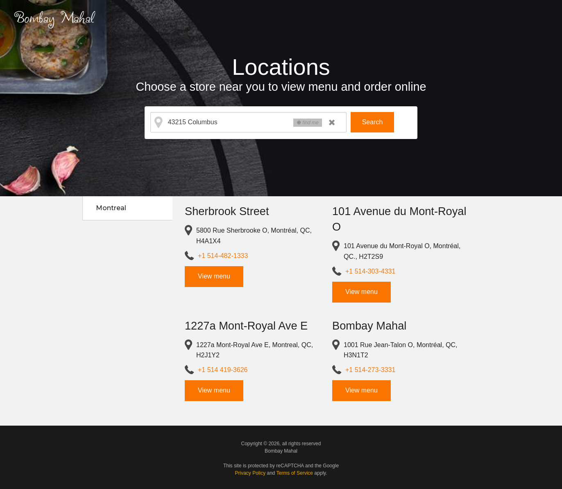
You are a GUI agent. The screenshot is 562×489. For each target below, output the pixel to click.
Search (372, 122)
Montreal (111, 208)
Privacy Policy (250, 473)
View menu (214, 276)
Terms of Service (294, 473)
